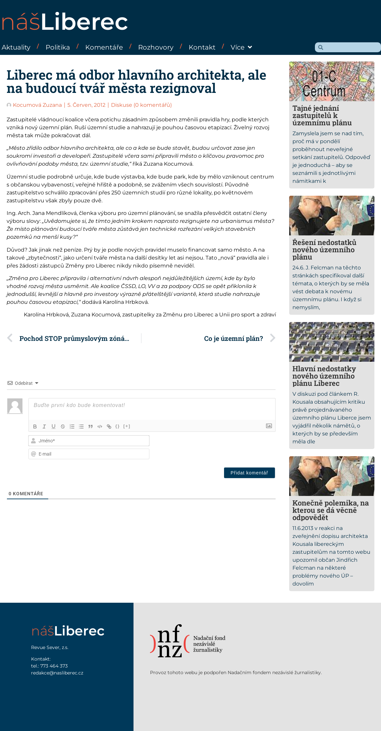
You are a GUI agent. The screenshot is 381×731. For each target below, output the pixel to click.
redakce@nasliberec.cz (57, 673)
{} (117, 426)
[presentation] (230, 448)
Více (241, 47)
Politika (58, 47)
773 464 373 (54, 666)
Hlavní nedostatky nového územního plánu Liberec (324, 376)
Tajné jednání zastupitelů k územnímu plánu (322, 115)
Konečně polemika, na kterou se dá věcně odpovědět (330, 510)
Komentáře (104, 47)
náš (64, 21)
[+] (127, 426)
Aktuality (16, 47)
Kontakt (202, 47)
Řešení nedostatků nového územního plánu (324, 249)
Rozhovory (155, 47)
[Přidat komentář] (249, 472)
